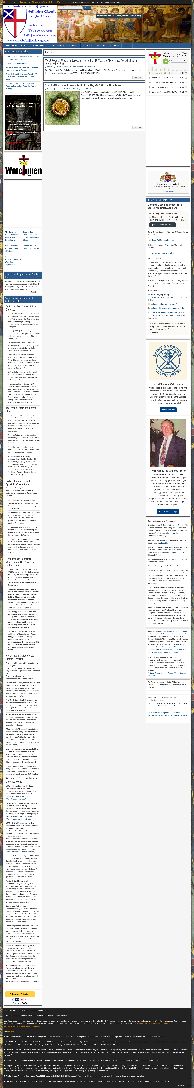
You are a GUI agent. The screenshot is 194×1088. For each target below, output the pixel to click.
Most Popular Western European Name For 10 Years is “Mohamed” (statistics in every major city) (91, 62)
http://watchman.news (156, 700)
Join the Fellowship (168, 191)
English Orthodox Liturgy (161, 283)
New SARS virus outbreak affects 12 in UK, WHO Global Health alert (84, 85)
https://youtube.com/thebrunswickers (172, 631)
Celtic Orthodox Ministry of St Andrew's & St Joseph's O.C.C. (35, 2)
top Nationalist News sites (166, 706)
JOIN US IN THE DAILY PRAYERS (163, 312)
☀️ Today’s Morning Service (161, 240)
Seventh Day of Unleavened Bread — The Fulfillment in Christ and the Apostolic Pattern (22, 76)
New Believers (39, 45)
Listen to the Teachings (168, 511)
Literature (10, 45)
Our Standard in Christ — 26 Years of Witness (12, 248)
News (23, 45)
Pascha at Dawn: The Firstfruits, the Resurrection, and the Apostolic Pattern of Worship (22, 86)
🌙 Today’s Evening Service (161, 253)
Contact (127, 45)
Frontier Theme (184, 1085)
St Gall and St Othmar (170, 644)
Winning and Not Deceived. (16, 63)
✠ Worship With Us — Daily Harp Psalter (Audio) (119, 16)
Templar (72, 45)
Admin (49, 67)
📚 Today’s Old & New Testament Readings (167, 308)
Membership (57, 45)
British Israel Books (111, 45)
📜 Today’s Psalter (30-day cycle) (162, 304)
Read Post (138, 77)
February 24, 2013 (63, 89)
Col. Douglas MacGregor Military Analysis (164, 713)
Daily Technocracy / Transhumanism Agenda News (167, 715)
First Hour (170, 245)
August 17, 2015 (62, 67)
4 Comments (93, 89)
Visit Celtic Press (168, 410)
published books (164, 543)
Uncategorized (77, 67)
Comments (90, 67)
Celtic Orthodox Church (174, 566)
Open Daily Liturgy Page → (163, 225)
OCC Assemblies (89, 45)
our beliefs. (11, 1031)
